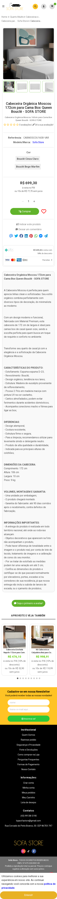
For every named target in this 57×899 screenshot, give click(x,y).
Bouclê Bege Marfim (28, 166)
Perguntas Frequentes (28, 759)
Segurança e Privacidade (28, 745)
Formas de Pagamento (28, 764)
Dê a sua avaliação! (43, 125)
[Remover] (23, 201)
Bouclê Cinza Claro (28, 158)
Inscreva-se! (28, 719)
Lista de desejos (28, 802)
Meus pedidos (28, 792)
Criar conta (28, 783)
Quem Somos (28, 735)
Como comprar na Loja (28, 754)
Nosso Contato (28, 769)
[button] (17, 678)
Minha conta (29, 788)
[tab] (28, 252)
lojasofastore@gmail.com (28, 820)
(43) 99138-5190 (29, 816)
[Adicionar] (34, 201)
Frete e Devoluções (28, 750)
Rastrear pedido (28, 740)
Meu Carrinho (28, 797)
